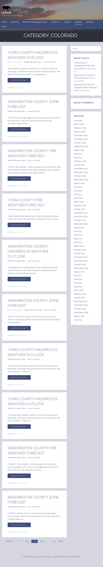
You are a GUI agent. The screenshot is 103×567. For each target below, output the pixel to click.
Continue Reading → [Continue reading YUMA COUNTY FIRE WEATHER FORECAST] (19, 225)
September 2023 (81, 224)
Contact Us (55, 22)
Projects (67, 22)
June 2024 (78, 191)
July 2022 (78, 275)
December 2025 (81, 135)
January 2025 (79, 165)
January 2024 (79, 209)
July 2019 (78, 320)
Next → (61, 541)
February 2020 (80, 294)
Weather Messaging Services (35, 22)
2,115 (53, 541)
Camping (89, 22)
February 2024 (80, 205)
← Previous (8, 541)
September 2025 (81, 146)
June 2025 (78, 157)
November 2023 (81, 216)
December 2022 (80, 257)
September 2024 (81, 180)
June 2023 (78, 235)
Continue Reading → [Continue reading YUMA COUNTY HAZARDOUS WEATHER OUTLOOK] (19, 80)
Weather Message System (33, 62)
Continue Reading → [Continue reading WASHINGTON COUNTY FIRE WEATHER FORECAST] (19, 178)
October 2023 (80, 220)
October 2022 (79, 264)
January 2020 (79, 298)
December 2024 (81, 168)
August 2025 (79, 150)
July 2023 (78, 231)
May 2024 (78, 194)
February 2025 (80, 161)
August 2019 (79, 316)
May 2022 (78, 283)
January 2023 (79, 253)
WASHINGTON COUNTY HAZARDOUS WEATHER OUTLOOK (28, 251)
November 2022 (81, 261)
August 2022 (79, 272)
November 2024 (81, 172)
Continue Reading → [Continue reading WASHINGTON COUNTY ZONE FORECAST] (19, 129)
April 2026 (78, 121)
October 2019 (80, 309)
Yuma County (18, 87)
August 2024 (79, 183)
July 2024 (78, 187)
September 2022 (81, 268)
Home (4, 22)
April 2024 (78, 198)
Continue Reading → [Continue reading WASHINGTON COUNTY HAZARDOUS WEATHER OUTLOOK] (19, 279)
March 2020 (79, 290)
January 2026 (79, 132)
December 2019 (81, 301)
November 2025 (81, 139)
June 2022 (78, 279)
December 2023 (81, 213)
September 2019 (81, 312)
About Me (15, 22)
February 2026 (80, 128)
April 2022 (78, 287)
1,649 (27, 541)
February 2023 (80, 250)
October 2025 (80, 143)
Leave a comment (50, 62)
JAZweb (6, 12)
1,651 (42, 541)
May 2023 (78, 239)
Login (4, 26)
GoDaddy (76, 557)
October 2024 (80, 176)
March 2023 (79, 246)
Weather (78, 22)
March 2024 (79, 202)
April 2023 (78, 242)
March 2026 (79, 124)
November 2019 (81, 305)
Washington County (20, 136)
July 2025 (78, 154)
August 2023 (79, 228)
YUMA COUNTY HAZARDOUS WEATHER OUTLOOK (84, 66)
